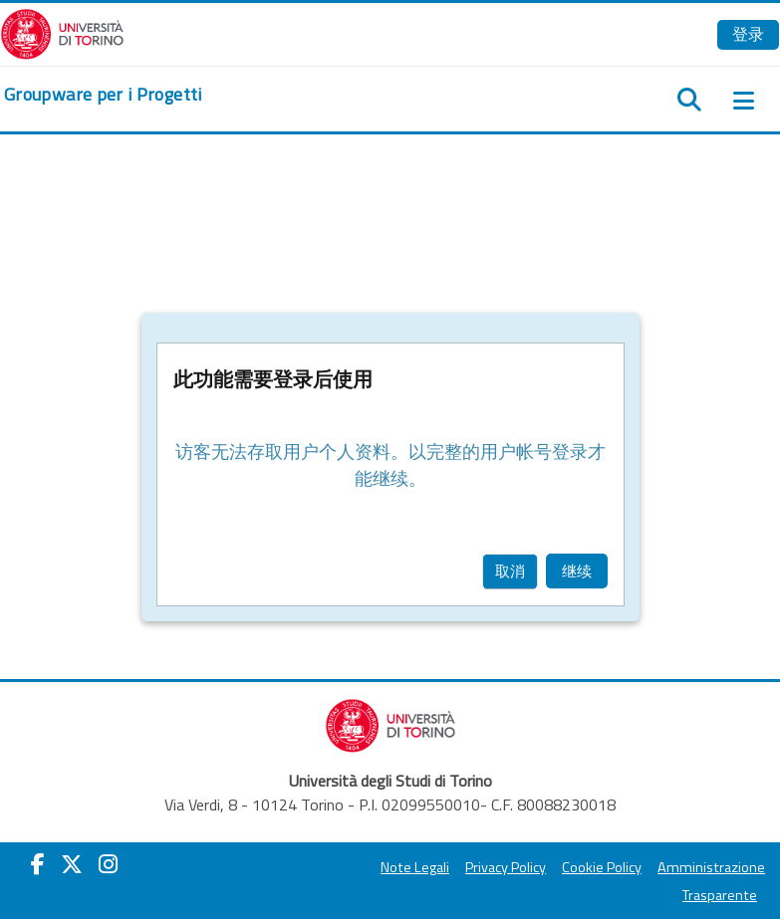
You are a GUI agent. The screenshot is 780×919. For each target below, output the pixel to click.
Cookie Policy (602, 867)
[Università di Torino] (62, 32)
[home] (103, 95)
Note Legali (415, 867)
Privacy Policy (505, 867)
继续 (577, 571)
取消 (510, 571)
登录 (748, 34)
